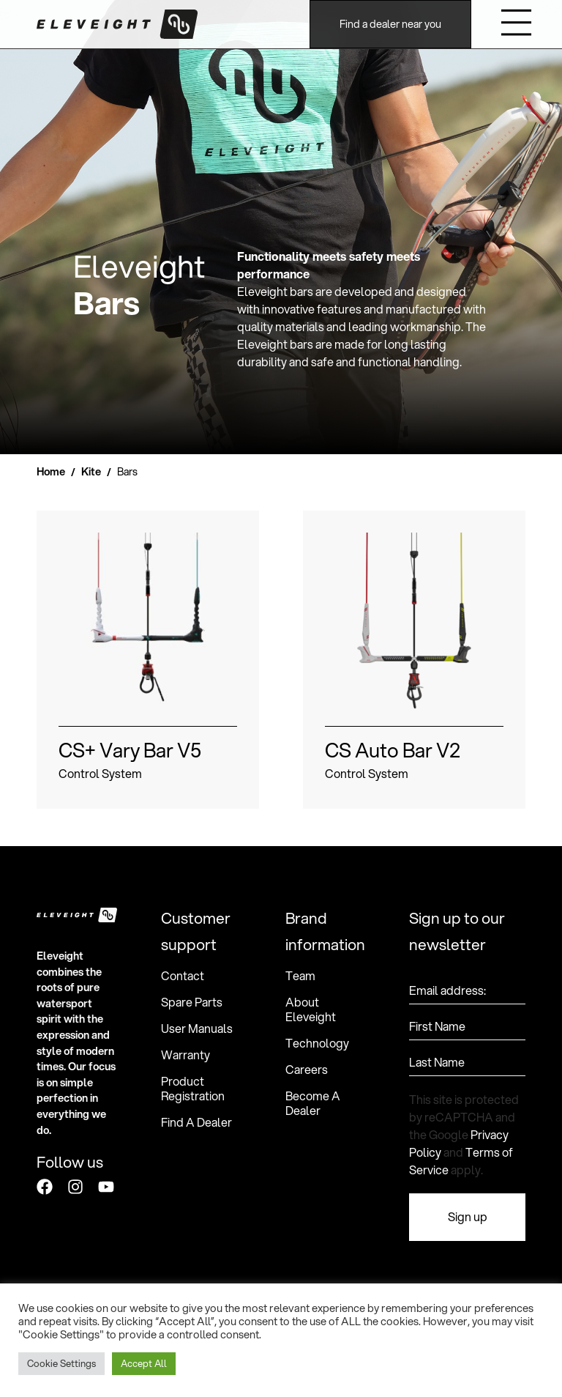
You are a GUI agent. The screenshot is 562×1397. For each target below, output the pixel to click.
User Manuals (197, 1028)
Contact (182, 975)
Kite (91, 471)
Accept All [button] (144, 1363)
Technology (317, 1043)
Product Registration (193, 1088)
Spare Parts (191, 1002)
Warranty (185, 1055)
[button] (517, 24)
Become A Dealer (312, 1103)
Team (300, 975)
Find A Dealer (196, 1122)
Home (51, 471)
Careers (306, 1069)
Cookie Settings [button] (61, 1363)
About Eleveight (310, 1009)
